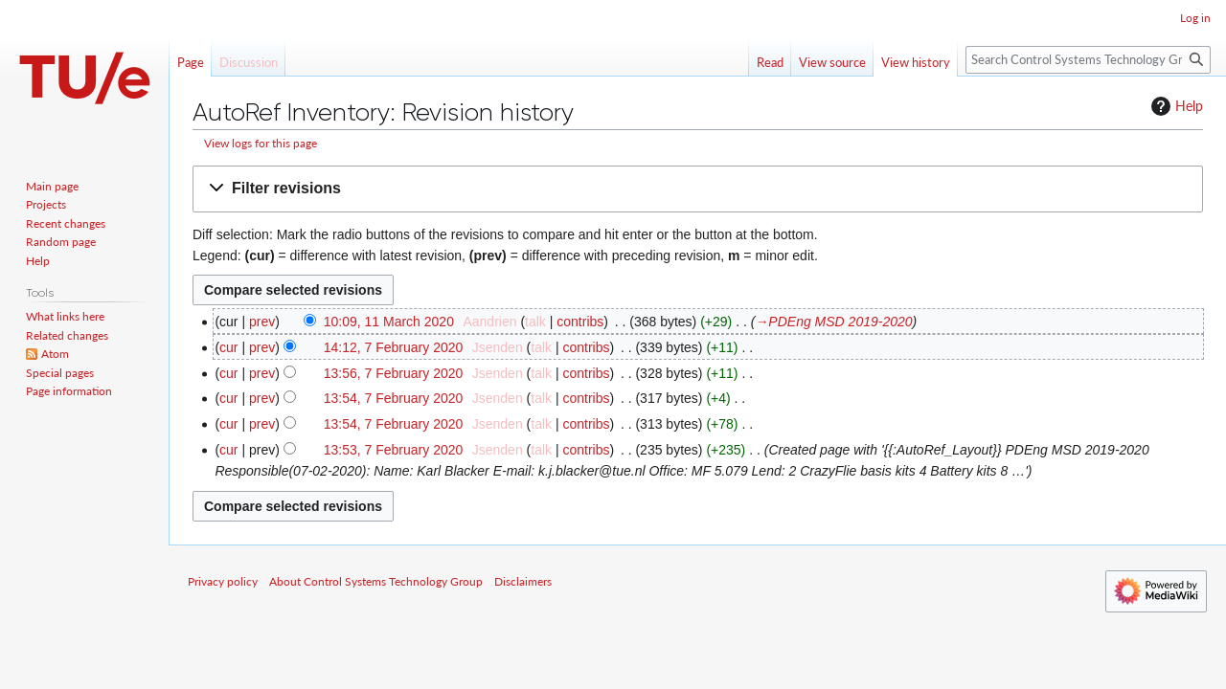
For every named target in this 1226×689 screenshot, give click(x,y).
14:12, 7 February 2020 (394, 347)
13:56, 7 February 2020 (394, 373)
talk (535, 321)
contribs (579, 321)
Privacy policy (223, 581)
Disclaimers (523, 581)
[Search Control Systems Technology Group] (1088, 60)
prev (262, 321)
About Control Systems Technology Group (376, 581)
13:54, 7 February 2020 (394, 398)
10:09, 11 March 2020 (389, 321)
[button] (698, 189)
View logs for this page (260, 143)
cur (228, 347)
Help (1175, 106)
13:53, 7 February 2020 (394, 449)
